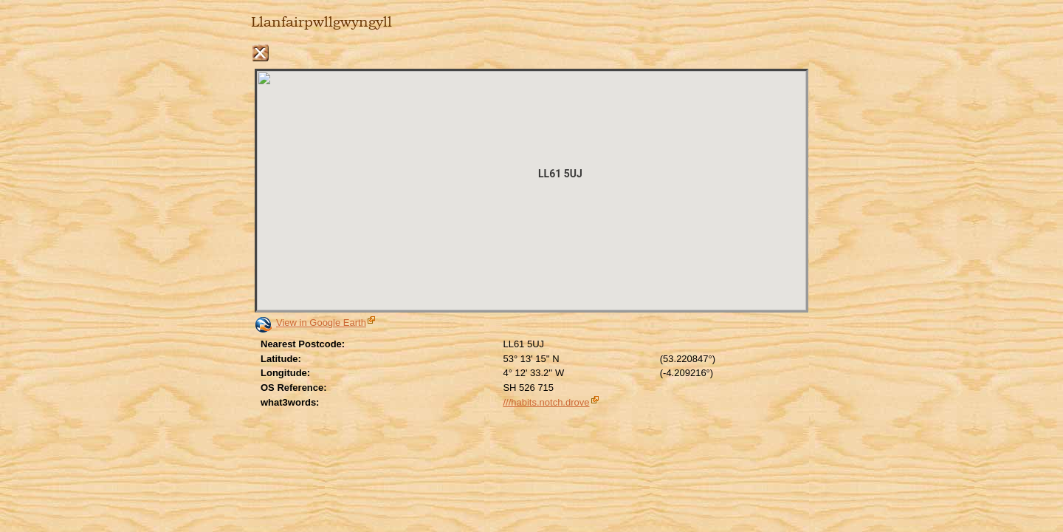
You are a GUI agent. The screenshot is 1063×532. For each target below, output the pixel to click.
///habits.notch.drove (546, 402)
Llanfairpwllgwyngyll (321, 22)
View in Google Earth (321, 322)
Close (260, 52)
